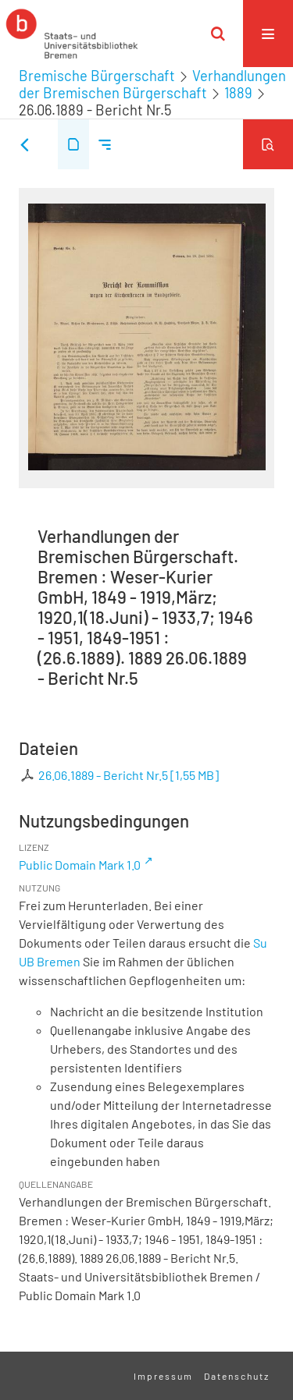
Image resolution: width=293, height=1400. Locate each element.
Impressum (163, 1375)
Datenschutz (237, 1375)
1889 (238, 92)
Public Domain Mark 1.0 (80, 864)
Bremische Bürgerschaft (97, 75)
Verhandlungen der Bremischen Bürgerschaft (152, 84)
